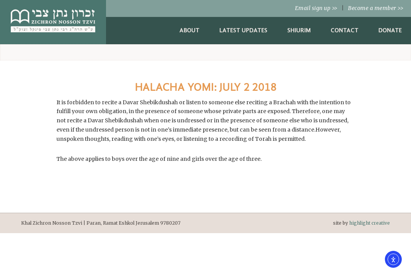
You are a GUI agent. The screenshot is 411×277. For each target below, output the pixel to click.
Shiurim (299, 30)
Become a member (375, 8)
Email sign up (316, 8)
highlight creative (369, 223)
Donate (390, 30)
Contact (344, 30)
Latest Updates (243, 30)
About (189, 30)
